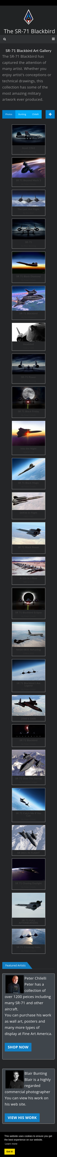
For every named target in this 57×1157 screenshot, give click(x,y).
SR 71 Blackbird (28, 736)
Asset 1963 (28, 139)
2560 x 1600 (28, 708)
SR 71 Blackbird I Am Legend (28, 675)
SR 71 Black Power (28, 538)
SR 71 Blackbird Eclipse (28, 603)
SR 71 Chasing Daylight (28, 874)
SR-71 (28, 233)
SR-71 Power (28, 368)
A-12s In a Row (28, 571)
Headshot (28, 336)
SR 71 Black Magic (28, 473)
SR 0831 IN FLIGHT (28, 840)
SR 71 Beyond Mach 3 (28, 172)
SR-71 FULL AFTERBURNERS (28, 909)
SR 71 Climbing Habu (28, 941)
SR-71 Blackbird (28, 303)
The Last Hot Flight (28, 202)
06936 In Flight (28, 505)
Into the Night (28, 438)
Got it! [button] (9, 1151)
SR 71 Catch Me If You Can (28, 805)
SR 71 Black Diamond (28, 267)
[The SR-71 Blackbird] (28, 12)
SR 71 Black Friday (28, 402)
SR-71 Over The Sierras (28, 767)
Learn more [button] (11, 1144)
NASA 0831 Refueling (28, 639)
